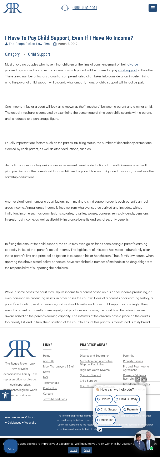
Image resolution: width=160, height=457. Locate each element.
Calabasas (14, 422)
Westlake (30, 422)
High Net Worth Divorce (95, 370)
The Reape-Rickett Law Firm (29, 43)
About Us (48, 361)
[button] (5, 395)
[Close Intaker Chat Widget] (144, 380)
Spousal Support (90, 375)
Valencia (30, 417)
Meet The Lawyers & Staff (59, 366)
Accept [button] (73, 450)
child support (127, 70)
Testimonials (51, 382)
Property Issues (133, 361)
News (46, 372)
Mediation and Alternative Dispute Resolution (96, 363)
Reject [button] (87, 450)
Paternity (128, 355)
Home (46, 355)
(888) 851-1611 (84, 8)
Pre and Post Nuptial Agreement (136, 368)
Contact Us (50, 388)
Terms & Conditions (55, 399)
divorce (133, 64)
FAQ (45, 377)
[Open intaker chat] (99, 430)
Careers (48, 393)
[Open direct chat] (137, 380)
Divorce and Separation (95, 355)
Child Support (39, 54)
